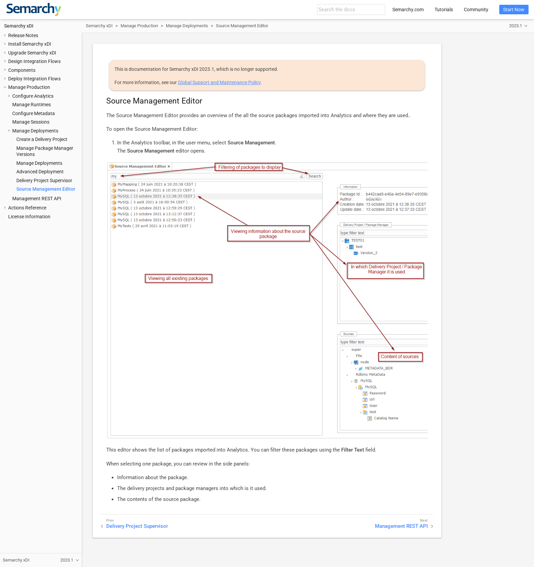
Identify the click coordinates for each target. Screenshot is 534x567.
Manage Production (29, 87)
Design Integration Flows (34, 61)
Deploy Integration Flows (34, 78)
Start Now (513, 9)
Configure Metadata (33, 113)
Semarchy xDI (18, 26)
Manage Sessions (30, 122)
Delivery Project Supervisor (44, 180)
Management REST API (36, 198)
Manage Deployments (35, 130)
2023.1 (515, 25)
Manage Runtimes (31, 104)
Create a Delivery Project (41, 139)
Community (476, 9)
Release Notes (23, 35)
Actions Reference (27, 207)
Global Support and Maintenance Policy (219, 82)
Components (21, 70)
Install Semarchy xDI (29, 44)
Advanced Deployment (40, 171)
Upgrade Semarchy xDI (32, 53)
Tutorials (444, 9)
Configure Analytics (32, 96)
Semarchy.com (408, 9)
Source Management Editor (45, 189)
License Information (29, 216)
